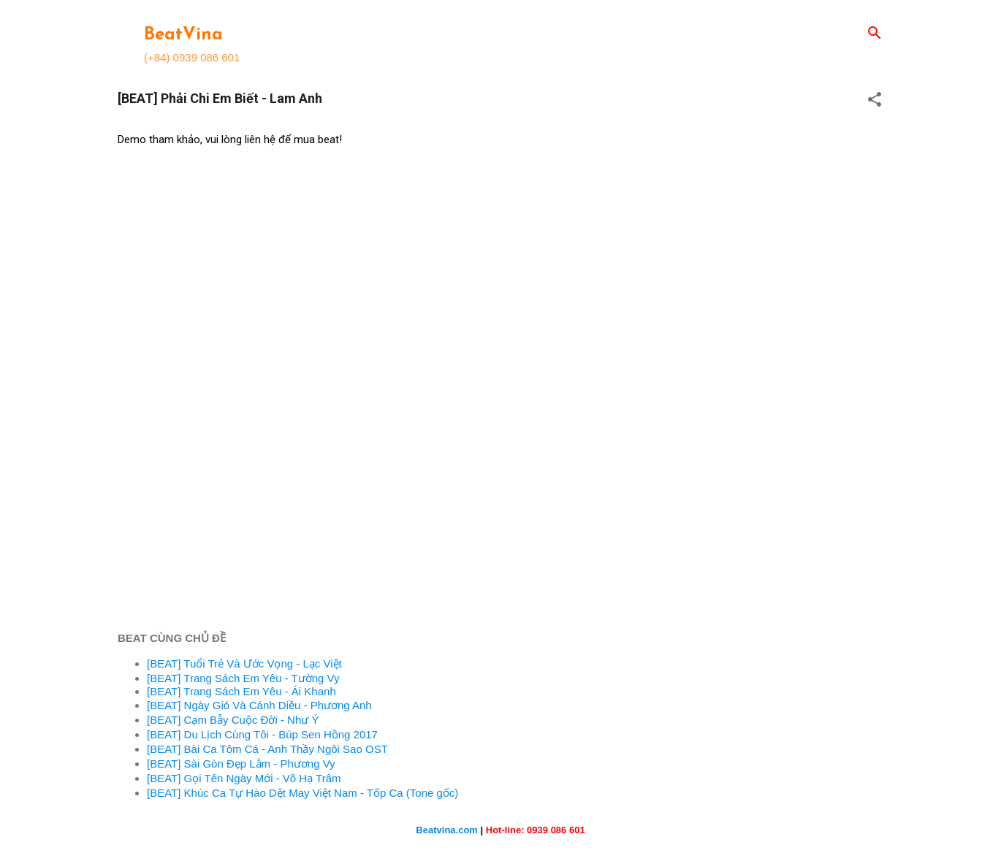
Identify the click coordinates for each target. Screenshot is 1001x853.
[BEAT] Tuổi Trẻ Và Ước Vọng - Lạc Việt (244, 663)
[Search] (874, 34)
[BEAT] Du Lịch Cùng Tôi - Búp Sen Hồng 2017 (262, 734)
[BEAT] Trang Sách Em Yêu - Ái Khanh (241, 691)
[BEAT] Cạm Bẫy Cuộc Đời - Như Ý (233, 720)
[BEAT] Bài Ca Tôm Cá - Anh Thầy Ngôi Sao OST (267, 749)
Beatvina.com (447, 830)
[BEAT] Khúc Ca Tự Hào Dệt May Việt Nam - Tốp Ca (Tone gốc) (302, 793)
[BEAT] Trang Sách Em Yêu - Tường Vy (243, 678)
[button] (874, 100)
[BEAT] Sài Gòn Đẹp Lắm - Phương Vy (241, 763)
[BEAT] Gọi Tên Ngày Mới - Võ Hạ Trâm (244, 778)
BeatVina (183, 35)
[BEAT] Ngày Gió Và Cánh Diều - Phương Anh (259, 705)
